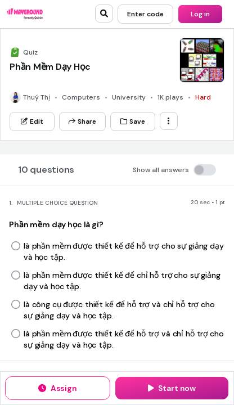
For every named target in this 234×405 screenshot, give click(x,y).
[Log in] (200, 14)
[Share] (82, 121)
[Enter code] (145, 14)
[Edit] (32, 121)
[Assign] (57, 388)
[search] (104, 13)
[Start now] (172, 388)
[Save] (132, 121)
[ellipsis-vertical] (169, 121)
